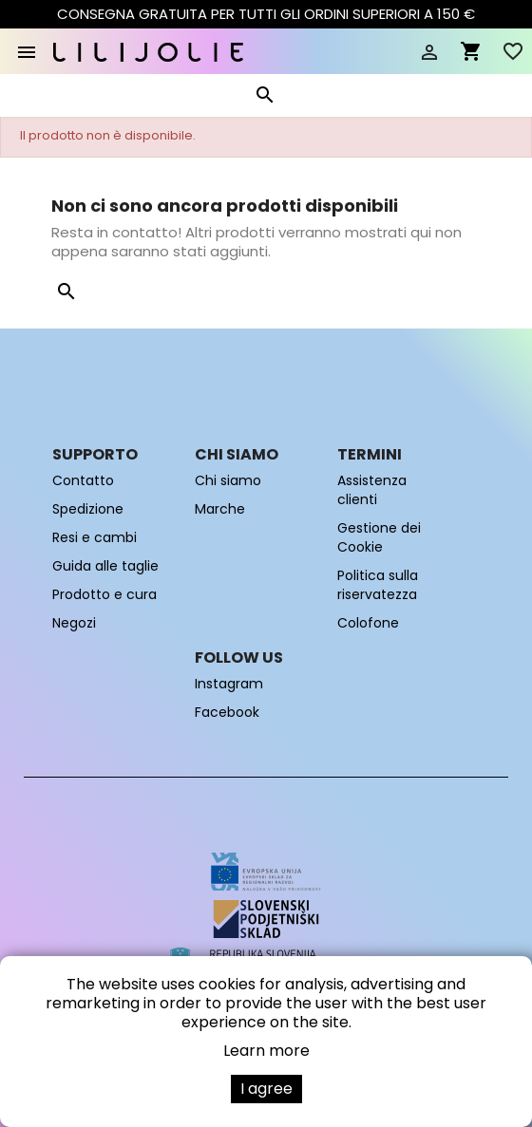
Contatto (83, 480)
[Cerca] (264, 99)
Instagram (229, 683)
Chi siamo (228, 480)
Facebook (227, 712)
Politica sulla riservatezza (377, 585)
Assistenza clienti (372, 490)
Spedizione (88, 508)
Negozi (74, 622)
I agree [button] (266, 1088)
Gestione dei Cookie (379, 537)
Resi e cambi (94, 537)
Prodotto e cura (104, 594)
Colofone (368, 622)
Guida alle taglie (105, 565)
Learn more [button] (266, 1050)
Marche (220, 508)
